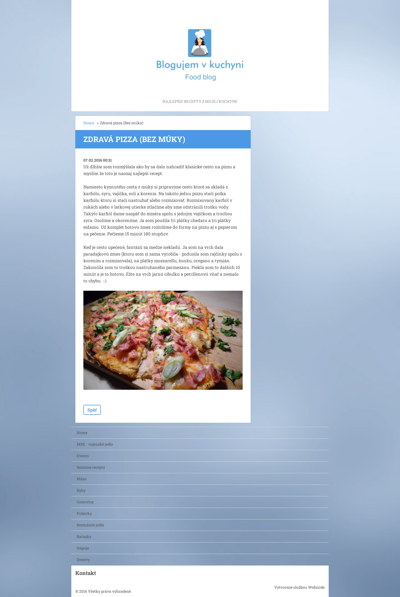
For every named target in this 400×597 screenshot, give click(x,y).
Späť (92, 410)
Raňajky (84, 536)
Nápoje (83, 548)
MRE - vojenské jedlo (95, 444)
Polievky (84, 513)
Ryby (81, 490)
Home (88, 122)
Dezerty (83, 559)
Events (83, 455)
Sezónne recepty (91, 467)
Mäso (82, 478)
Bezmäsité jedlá (90, 524)
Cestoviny (85, 501)
